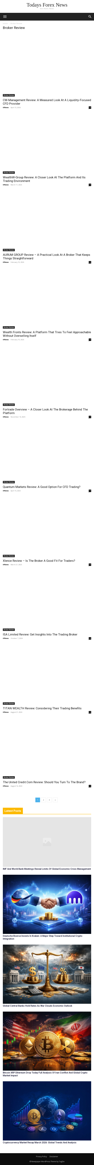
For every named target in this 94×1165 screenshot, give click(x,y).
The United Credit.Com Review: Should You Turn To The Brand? (44, 782)
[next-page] (55, 800)
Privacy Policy (41, 1156)
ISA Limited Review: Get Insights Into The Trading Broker (40, 634)
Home (5, 23)
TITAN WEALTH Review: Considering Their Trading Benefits (42, 708)
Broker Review (9, 95)
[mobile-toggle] (4, 17)
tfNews (6, 107)
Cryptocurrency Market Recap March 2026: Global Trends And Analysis (39, 1142)
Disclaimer (54, 1156)
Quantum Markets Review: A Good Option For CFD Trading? (41, 487)
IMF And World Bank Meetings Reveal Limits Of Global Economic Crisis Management (47, 869)
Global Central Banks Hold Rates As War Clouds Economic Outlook (37, 1005)
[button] (90, 17)
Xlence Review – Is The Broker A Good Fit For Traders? (39, 560)
